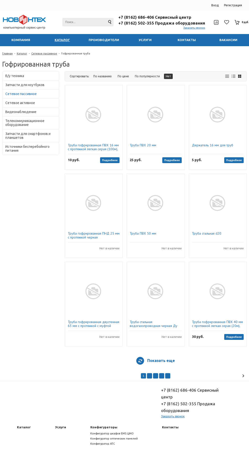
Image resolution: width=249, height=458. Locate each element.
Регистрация (233, 5)
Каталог (22, 53)
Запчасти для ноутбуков (24, 85)
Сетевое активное (20, 103)
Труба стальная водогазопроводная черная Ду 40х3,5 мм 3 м (153, 324)
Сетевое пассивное (44, 53)
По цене (123, 76)
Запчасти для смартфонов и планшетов (28, 136)
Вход (215, 5)
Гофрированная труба (75, 53)
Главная (7, 53)
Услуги (60, 427)
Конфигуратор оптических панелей (114, 438)
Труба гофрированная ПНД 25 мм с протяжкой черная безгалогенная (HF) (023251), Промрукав (94, 235)
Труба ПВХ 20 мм (143, 145)
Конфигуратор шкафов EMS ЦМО (112, 433)
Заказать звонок (194, 27)
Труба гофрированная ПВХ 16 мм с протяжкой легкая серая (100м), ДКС (93, 147)
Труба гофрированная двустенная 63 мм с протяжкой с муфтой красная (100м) (93, 324)
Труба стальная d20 (206, 233)
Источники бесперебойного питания (27, 148)
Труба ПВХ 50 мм (143, 233)
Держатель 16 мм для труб (212, 145)
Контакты (170, 427)
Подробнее (110, 160)
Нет (168, 76)
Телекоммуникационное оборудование (24, 123)
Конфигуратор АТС (102, 443)
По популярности (147, 76)
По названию (102, 76)
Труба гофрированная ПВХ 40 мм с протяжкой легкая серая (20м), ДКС (217, 324)
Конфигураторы (103, 427)
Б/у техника (14, 76)
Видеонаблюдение (20, 112)
